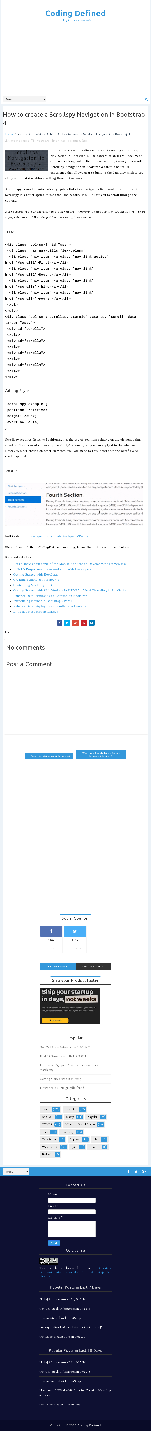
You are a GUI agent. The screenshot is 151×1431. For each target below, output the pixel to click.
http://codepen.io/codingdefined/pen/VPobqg (55, 536)
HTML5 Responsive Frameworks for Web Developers (52, 569)
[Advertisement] (77, 59)
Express (75, 1139)
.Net (95, 1139)
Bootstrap (39, 134)
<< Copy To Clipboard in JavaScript (49, 755)
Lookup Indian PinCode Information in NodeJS (71, 1327)
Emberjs (47, 1154)
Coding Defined (75, 13)
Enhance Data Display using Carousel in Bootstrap (50, 595)
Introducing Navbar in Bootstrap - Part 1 (43, 601)
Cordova (95, 1147)
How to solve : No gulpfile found (62, 1088)
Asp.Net (47, 1117)
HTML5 (47, 1124)
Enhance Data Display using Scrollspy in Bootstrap (50, 606)
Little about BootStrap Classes (35, 611)
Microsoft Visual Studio (80, 1124)
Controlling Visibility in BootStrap (38, 585)
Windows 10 (50, 1147)
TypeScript (49, 1139)
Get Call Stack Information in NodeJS (65, 1047)
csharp (70, 1117)
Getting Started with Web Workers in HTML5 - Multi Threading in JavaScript (70, 590)
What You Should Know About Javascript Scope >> (101, 754)
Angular (92, 1117)
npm (73, 1147)
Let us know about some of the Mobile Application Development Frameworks (70, 563)
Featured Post (93, 966)
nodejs (46, 1109)
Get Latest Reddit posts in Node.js (62, 1337)
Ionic (45, 1132)
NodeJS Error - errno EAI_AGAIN (63, 1056)
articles (22, 134)
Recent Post (58, 966)
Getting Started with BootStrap (36, 574)
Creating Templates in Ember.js (36, 579)
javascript (71, 1109)
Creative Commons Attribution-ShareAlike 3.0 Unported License (75, 1272)
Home (9, 134)
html (53, 134)
